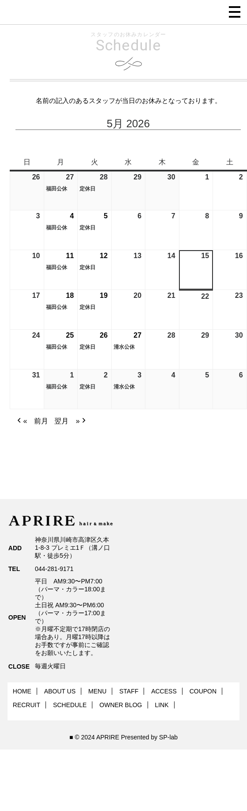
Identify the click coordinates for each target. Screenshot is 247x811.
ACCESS (164, 691)
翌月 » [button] (71, 421)
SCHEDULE (70, 704)
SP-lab (168, 737)
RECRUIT (26, 704)
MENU (97, 691)
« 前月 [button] (32, 421)
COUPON (203, 691)
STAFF (128, 691)
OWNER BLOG (120, 704)
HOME (22, 691)
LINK (161, 704)
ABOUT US (60, 691)
